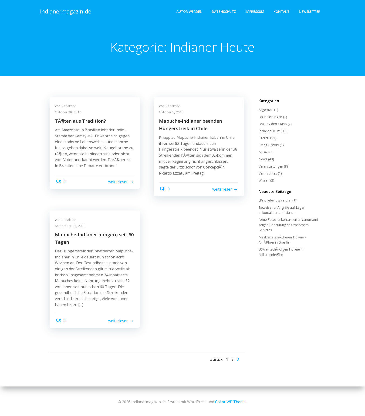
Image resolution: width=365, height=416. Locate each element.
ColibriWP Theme (230, 402)
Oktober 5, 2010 (173, 114)
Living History (268, 145)
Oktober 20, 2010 (70, 114)
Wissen (263, 181)
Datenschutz (225, 10)
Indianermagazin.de (64, 10)
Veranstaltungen (270, 167)
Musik (262, 152)
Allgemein (265, 110)
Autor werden (190, 10)
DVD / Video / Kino (272, 124)
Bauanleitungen (269, 117)
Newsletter (310, 10)
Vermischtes (267, 174)
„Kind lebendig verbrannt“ (277, 201)
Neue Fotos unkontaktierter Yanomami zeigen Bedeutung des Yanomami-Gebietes (287, 225)
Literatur (264, 138)
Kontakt (282, 10)
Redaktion (70, 108)
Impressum (255, 10)
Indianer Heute (269, 131)
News (262, 159)
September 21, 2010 (72, 228)
